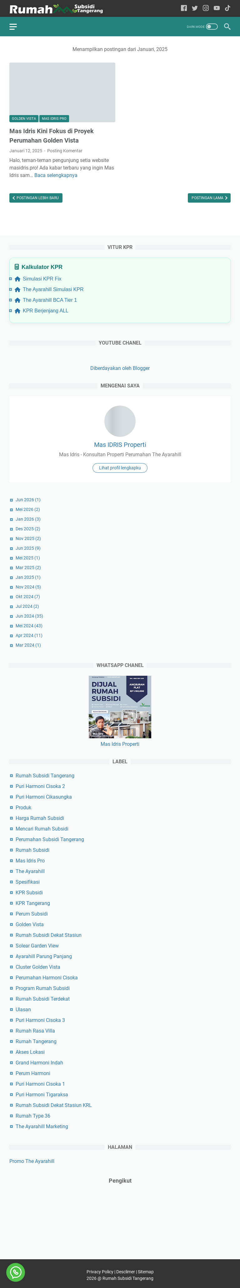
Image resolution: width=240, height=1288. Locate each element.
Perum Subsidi (32, 914)
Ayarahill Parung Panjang (44, 956)
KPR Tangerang (33, 903)
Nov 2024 (28, 586)
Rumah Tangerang (36, 1041)
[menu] (16, 26)
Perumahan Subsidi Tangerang (50, 839)
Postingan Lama (208, 198)
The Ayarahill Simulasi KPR (49, 289)
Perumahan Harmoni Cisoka (47, 978)
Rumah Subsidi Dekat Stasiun (49, 935)
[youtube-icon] (217, 8)
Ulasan (23, 1010)
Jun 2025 (28, 548)
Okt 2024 (28, 596)
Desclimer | (127, 1271)
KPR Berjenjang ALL (41, 310)
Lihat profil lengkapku (120, 467)
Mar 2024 (28, 645)
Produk (23, 808)
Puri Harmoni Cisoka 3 (40, 1020)
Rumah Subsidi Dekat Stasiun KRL (54, 1105)
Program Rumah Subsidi (43, 988)
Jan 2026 (28, 519)
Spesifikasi (28, 882)
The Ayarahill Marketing (42, 1126)
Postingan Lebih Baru (37, 198)
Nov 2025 (28, 538)
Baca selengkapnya (56, 175)
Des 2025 (28, 528)
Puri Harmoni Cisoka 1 (40, 1084)
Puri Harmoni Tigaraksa (42, 1095)
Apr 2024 (29, 635)
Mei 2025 (28, 557)
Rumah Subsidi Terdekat (43, 999)
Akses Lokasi (30, 1052)
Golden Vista (24, 119)
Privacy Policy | (101, 1271)
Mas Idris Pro (54, 119)
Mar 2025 (28, 567)
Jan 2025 (28, 577)
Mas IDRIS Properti (120, 444)
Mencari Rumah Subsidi (42, 829)
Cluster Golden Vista (38, 967)
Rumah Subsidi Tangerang (45, 776)
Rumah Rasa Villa (35, 1031)
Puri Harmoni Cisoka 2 (40, 786)
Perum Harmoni (33, 1073)
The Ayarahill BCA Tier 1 (46, 300)
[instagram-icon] (206, 8)
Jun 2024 (29, 616)
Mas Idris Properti (120, 744)
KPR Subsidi (29, 893)
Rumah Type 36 (33, 1116)
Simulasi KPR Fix (38, 278)
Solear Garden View (37, 946)
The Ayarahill (30, 871)
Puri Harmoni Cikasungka (44, 797)
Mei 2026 (28, 509)
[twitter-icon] (195, 8)
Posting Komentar (64, 150)
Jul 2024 (27, 606)
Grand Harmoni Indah (39, 1063)
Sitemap (146, 1271)
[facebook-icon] (184, 8)
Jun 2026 (28, 499)
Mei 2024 (29, 625)
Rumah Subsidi (32, 850)
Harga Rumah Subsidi (40, 818)
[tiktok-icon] (228, 8)
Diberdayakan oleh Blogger (120, 368)
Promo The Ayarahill (31, 1161)
